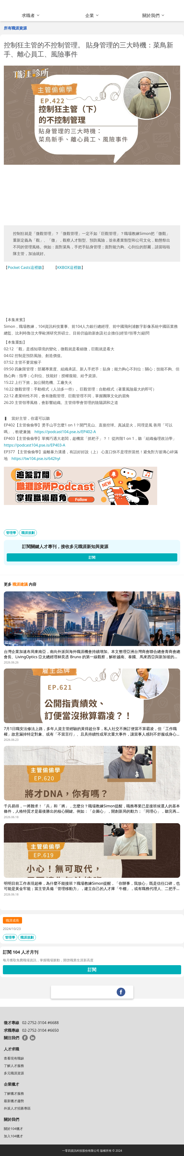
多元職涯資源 (14, 1073)
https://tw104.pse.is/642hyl (36, 458)
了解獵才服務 (14, 1093)
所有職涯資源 (15, 28)
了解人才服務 (14, 1065)
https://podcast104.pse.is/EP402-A (65, 431)
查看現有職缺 (14, 1058)
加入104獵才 (13, 1136)
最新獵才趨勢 (14, 1101)
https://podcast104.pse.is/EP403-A (34, 445)
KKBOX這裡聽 (69, 267)
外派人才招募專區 (17, 1108)
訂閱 (92, 969)
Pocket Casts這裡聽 (25, 267)
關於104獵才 (13, 1128)
